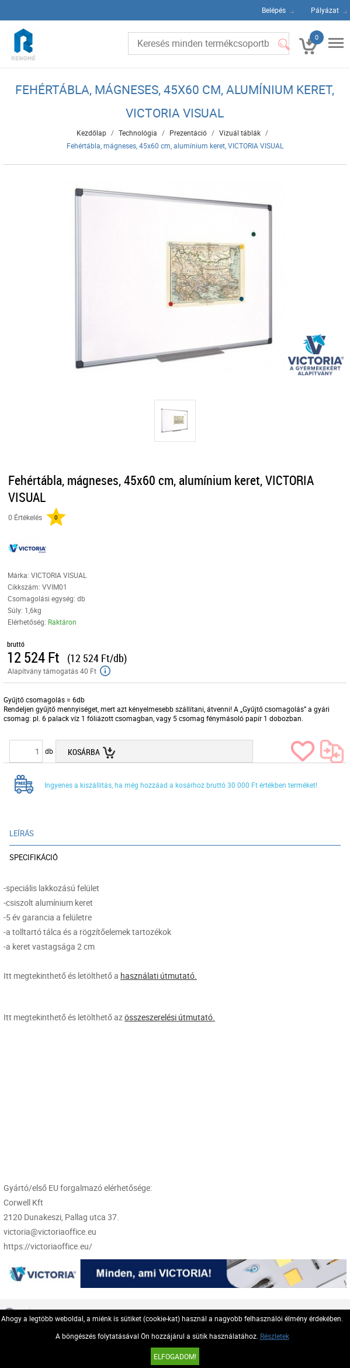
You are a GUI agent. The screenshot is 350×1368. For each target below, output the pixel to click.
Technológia (138, 132)
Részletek (274, 1336)
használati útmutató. (158, 975)
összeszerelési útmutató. (169, 1017)
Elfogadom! (175, 1356)
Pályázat (325, 10)
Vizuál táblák (240, 132)
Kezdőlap (91, 132)
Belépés (274, 10)
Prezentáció (188, 132)
